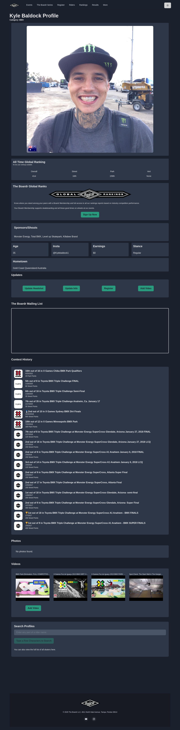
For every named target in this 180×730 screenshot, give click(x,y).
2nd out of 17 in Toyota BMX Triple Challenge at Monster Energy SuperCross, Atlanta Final (73, 482)
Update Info (71, 288)
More (105, 5)
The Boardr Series (45, 5)
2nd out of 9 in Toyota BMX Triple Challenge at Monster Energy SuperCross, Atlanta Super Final (76, 472)
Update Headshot (34, 288)
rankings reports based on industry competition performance (114, 203)
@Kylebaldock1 (61, 253)
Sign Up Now (90, 214)
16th (74, 176)
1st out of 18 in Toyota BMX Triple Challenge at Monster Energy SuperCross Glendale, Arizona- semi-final (81, 492)
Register (61, 5)
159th (112, 176)
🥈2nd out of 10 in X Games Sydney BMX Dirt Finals (53, 411)
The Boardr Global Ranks (30, 186)
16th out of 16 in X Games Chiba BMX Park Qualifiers (53, 371)
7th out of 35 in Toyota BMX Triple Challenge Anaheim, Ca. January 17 (62, 401)
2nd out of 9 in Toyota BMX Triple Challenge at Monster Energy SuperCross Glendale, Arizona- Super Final (82, 503)
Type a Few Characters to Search (33, 641)
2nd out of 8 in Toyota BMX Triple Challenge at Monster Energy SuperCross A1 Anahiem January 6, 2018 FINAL (84, 452)
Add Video (145, 288)
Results (95, 5)
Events (29, 5)
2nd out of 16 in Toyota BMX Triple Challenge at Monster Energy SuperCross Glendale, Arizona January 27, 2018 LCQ (88, 442)
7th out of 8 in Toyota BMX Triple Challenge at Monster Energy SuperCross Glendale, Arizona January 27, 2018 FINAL (88, 432)
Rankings (83, 5)
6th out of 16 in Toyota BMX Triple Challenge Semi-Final (55, 391)
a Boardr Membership (61, 203)
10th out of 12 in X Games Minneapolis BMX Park (51, 421)
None (149, 176)
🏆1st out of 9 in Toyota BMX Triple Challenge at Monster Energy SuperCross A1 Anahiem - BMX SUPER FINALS (85, 523)
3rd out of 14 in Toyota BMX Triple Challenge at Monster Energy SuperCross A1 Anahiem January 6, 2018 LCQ (84, 462)
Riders (72, 5)
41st (34, 176)
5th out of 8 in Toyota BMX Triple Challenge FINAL (52, 381)
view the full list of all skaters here (40, 649)
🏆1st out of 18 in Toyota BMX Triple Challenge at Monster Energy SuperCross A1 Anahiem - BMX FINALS (81, 513)
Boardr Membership (26, 208)
